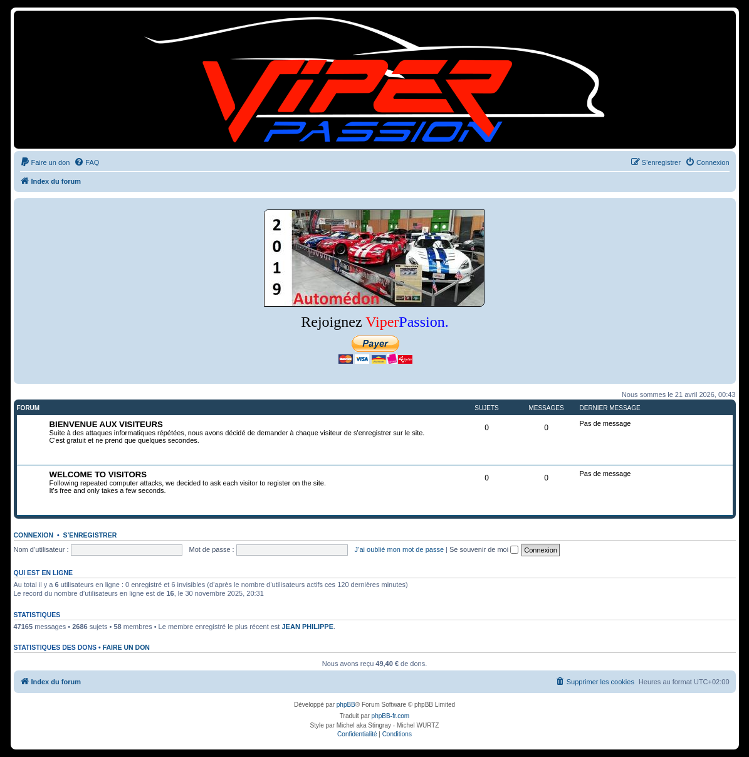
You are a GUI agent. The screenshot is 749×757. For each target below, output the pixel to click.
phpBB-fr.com (391, 715)
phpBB (346, 704)
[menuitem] (45, 162)
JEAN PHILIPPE (307, 626)
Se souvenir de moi (483, 549)
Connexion (34, 535)
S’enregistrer (90, 535)
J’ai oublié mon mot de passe (399, 549)
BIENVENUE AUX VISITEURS (106, 424)
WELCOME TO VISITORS (98, 474)
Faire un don (126, 647)
